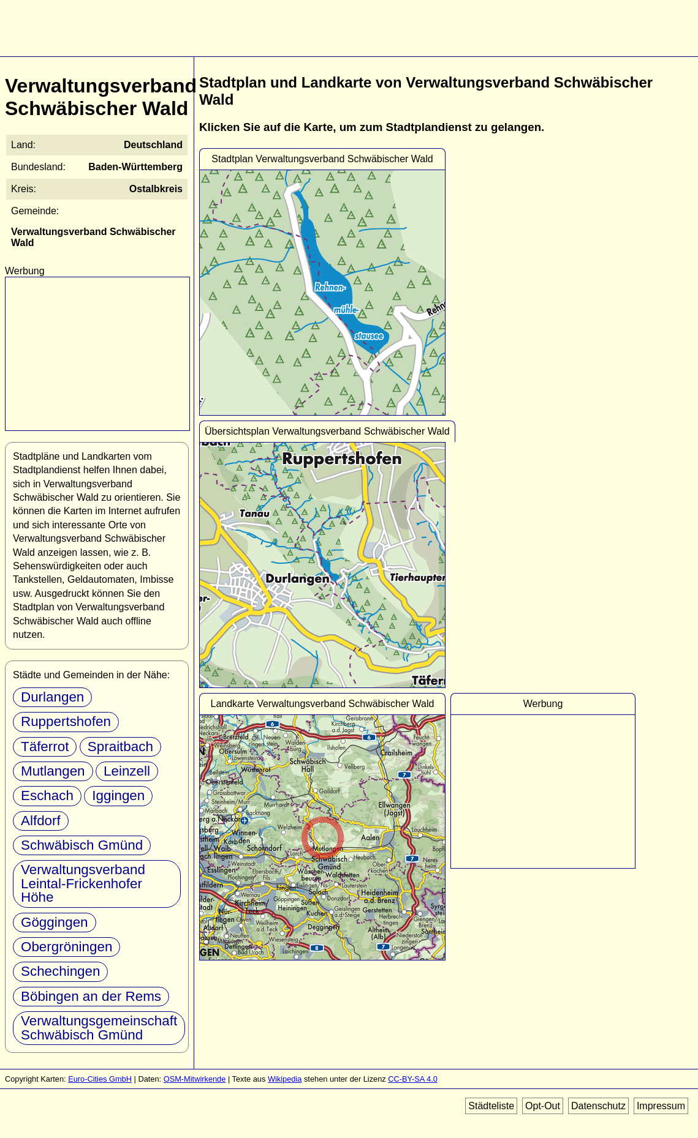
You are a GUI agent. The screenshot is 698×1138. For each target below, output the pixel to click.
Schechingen (60, 971)
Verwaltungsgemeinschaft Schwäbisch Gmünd (99, 1027)
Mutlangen (53, 771)
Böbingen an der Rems (91, 996)
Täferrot (45, 746)
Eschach (47, 795)
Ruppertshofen (66, 721)
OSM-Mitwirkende (195, 1079)
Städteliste (491, 1106)
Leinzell (127, 771)
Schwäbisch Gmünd (82, 845)
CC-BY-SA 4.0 (413, 1079)
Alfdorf (41, 820)
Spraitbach (120, 746)
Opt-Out (542, 1106)
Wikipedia (285, 1079)
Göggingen (54, 922)
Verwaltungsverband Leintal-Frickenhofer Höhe (83, 883)
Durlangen (52, 697)
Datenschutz (598, 1106)
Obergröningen (66, 946)
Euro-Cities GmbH (100, 1079)
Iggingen (118, 795)
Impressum (661, 1106)
